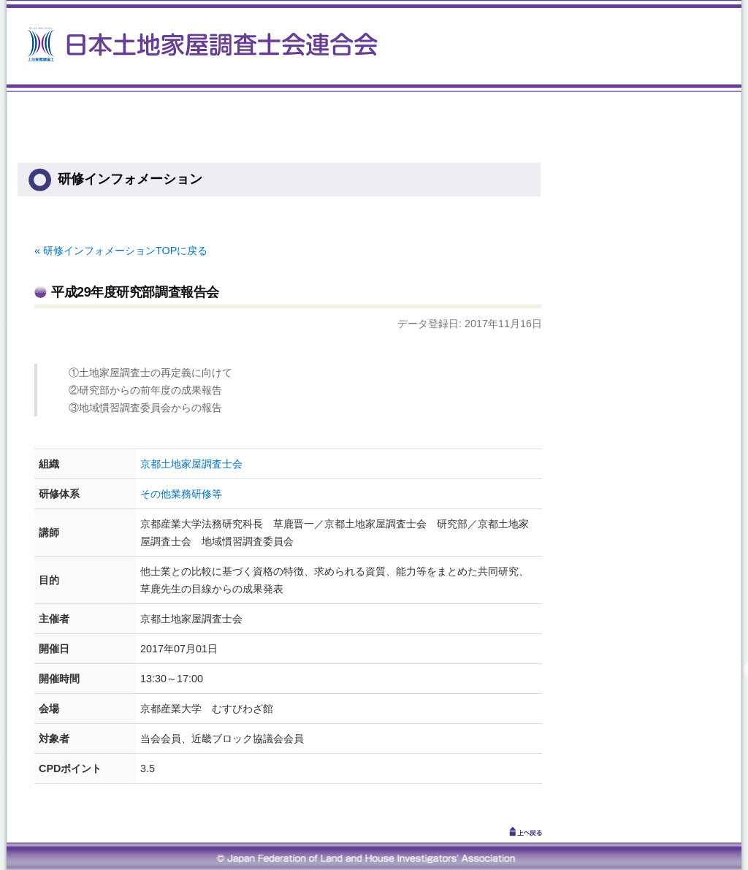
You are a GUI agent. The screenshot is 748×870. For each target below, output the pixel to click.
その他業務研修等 (181, 494)
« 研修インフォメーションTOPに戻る (120, 250)
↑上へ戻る (505, 831)
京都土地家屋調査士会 (191, 464)
